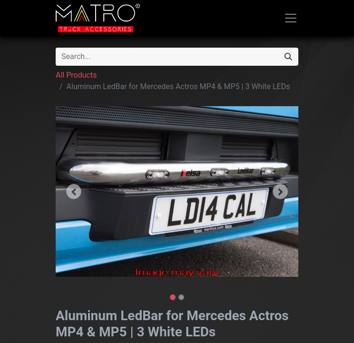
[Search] (288, 57)
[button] (74, 191)
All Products (76, 75)
